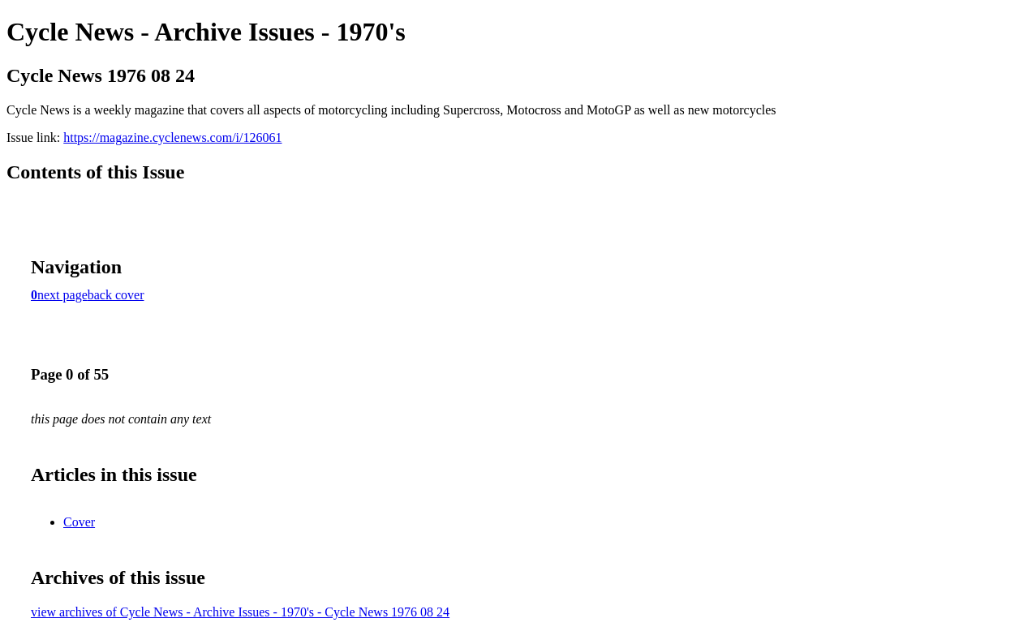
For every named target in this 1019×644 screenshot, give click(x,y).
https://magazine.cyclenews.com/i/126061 (172, 137)
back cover (116, 295)
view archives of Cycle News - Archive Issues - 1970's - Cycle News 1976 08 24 (240, 612)
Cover (79, 522)
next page (62, 295)
